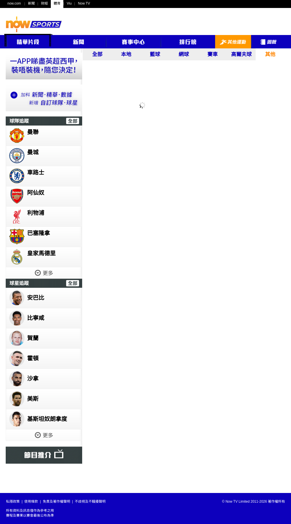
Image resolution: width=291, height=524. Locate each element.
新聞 (31, 3)
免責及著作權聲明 (56, 502)
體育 (57, 3)
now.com (14, 3)
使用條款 (31, 502)
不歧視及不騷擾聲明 (90, 502)
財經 (44, 3)
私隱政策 (13, 502)
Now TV (84, 3)
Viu (69, 3)
